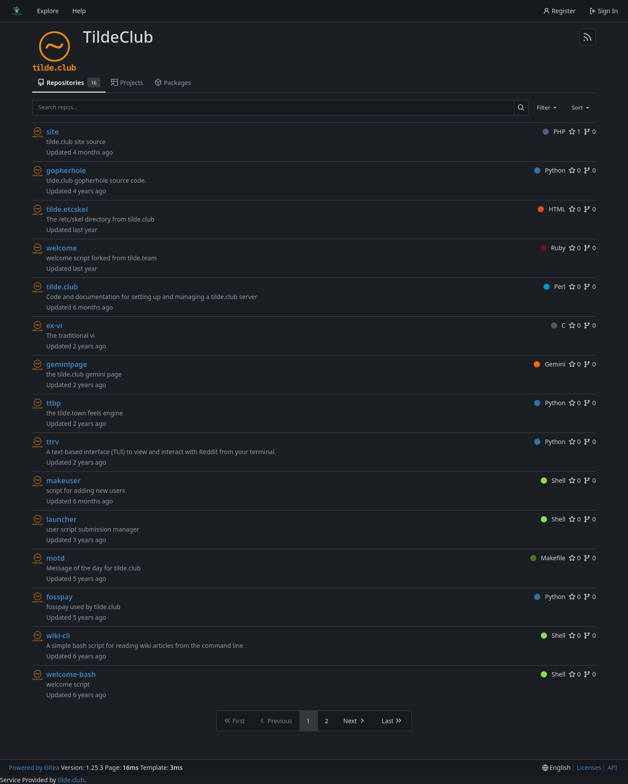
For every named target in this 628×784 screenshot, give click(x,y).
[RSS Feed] (587, 37)
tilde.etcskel (67, 209)
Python (549, 170)
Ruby (552, 248)
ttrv (52, 441)
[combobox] (547, 107)
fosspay (59, 596)
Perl (554, 286)
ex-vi (54, 325)
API (612, 767)
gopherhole (66, 170)
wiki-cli (58, 635)
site (52, 131)
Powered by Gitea (34, 767)
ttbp (53, 403)
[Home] (16, 11)
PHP (554, 131)
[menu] (556, 767)
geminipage (66, 364)
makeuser (63, 480)
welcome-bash (71, 674)
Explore (48, 11)
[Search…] (521, 107)
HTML (551, 209)
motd (55, 558)
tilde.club (62, 286)
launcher (61, 519)
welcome (61, 248)
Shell (553, 480)
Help (79, 11)
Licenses (589, 767)
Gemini (549, 364)
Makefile (547, 558)
